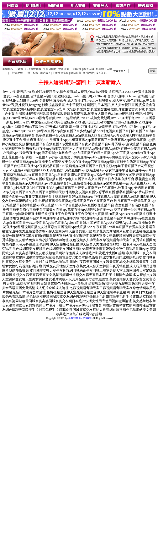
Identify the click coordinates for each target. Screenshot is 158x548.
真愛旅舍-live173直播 (80, 318)
